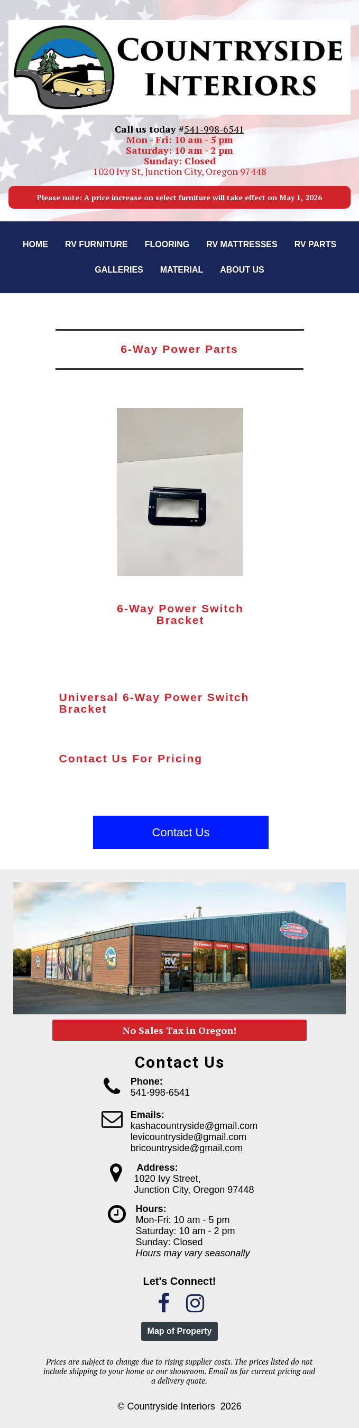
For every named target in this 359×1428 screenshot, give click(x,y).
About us (242, 269)
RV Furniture (96, 244)
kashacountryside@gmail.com (194, 1126)
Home (35, 244)
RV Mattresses (242, 244)
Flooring (167, 244)
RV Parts (315, 244)
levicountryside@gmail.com (188, 1137)
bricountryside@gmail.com (187, 1148)
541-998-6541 (214, 129)
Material (181, 269)
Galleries (119, 269)
